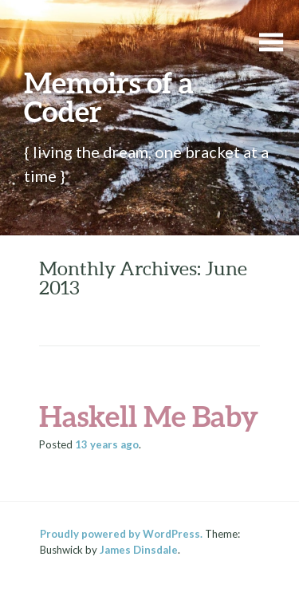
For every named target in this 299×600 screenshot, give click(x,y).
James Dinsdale (139, 549)
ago (107, 444)
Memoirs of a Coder (109, 96)
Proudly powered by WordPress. (121, 533)
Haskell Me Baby (148, 415)
